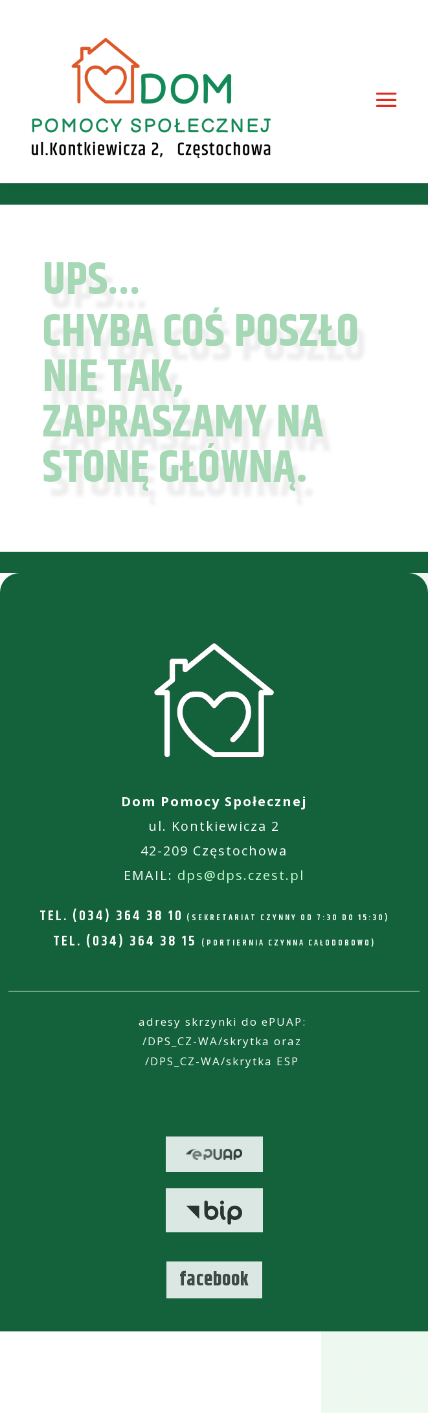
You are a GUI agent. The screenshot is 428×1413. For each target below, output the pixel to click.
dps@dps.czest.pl (240, 875)
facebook (214, 1279)
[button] (400, 1395)
